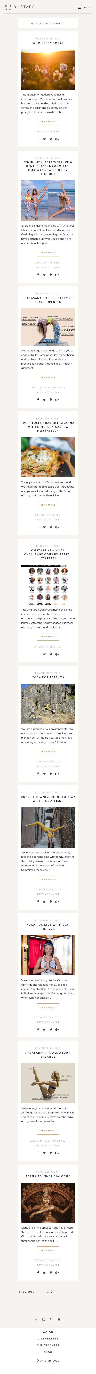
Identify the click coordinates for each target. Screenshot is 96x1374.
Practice (55, 647)
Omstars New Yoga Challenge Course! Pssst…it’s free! (48, 554)
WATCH (48, 1331)
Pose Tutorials (55, 387)
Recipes (55, 515)
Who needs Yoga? (48, 43)
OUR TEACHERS (48, 1345)
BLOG (48, 1352)
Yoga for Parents (48, 677)
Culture (55, 132)
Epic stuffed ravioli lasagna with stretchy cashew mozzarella (48, 426)
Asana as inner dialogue (48, 1176)
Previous (26, 1291)
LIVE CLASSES (48, 1338)
